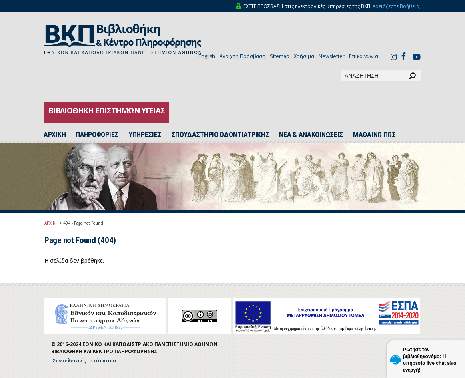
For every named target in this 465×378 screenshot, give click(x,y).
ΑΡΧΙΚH (55, 135)
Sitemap (279, 56)
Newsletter (332, 56)
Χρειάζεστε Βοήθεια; (397, 6)
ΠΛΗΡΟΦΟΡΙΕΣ (97, 135)
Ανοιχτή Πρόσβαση (242, 56)
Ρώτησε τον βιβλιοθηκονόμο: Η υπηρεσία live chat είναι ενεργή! (430, 360)
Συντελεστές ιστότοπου (84, 360)
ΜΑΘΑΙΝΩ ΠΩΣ (374, 135)
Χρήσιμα (304, 56)
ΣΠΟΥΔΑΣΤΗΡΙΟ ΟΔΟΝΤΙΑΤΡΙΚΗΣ (220, 135)
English (206, 56)
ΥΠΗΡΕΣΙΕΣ (144, 135)
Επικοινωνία (363, 56)
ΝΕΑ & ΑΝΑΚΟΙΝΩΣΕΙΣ (311, 135)
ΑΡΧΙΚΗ (51, 223)
